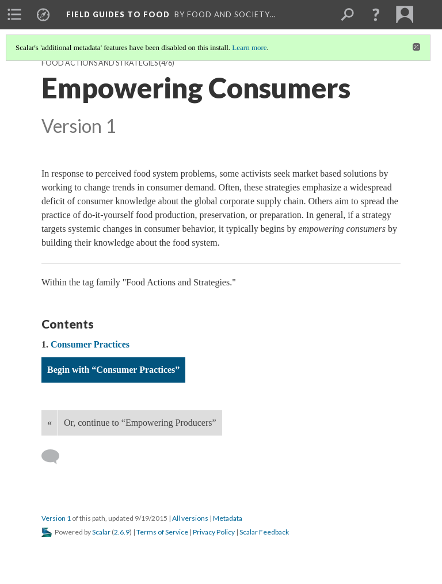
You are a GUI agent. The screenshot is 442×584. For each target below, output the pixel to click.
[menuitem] (14, 14)
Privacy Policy (214, 532)
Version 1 (56, 518)
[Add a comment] (55, 456)
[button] (375, 14)
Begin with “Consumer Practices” (113, 370)
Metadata (227, 518)
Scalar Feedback (264, 532)
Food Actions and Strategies (99, 63)
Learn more (249, 47)
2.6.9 (121, 532)
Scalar (101, 532)
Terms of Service (162, 532)
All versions (190, 518)
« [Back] (49, 422)
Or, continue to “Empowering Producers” (140, 422)
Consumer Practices (90, 344)
